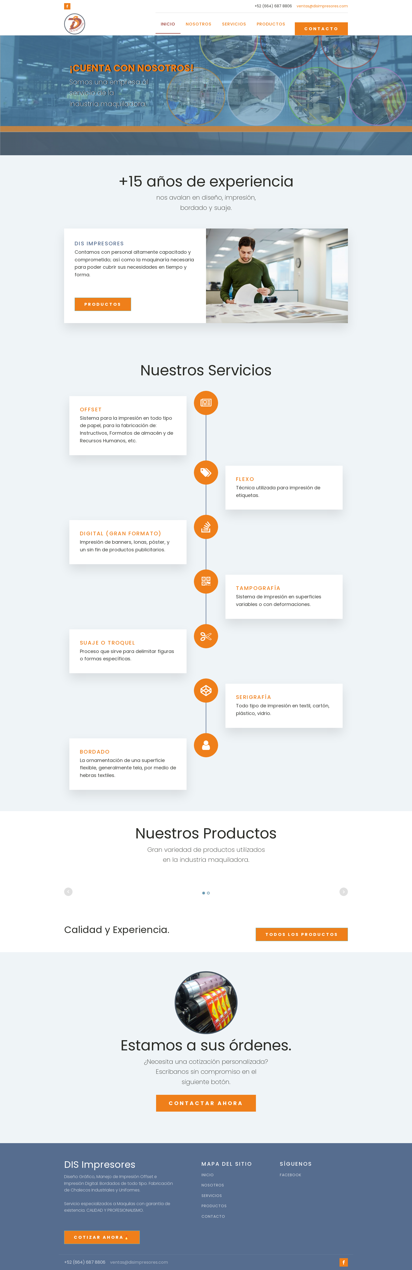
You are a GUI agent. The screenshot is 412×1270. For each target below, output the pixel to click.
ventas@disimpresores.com (322, 6)
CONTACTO (321, 29)
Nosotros (199, 24)
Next (343, 892)
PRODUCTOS (102, 304)
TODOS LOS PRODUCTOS (301, 934)
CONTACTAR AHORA (206, 1103)
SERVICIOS (212, 1196)
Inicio (168, 24)
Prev (68, 892)
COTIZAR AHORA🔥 (102, 1237)
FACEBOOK (290, 1175)
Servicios (234, 24)
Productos (271, 24)
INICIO (208, 1175)
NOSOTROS (213, 1185)
